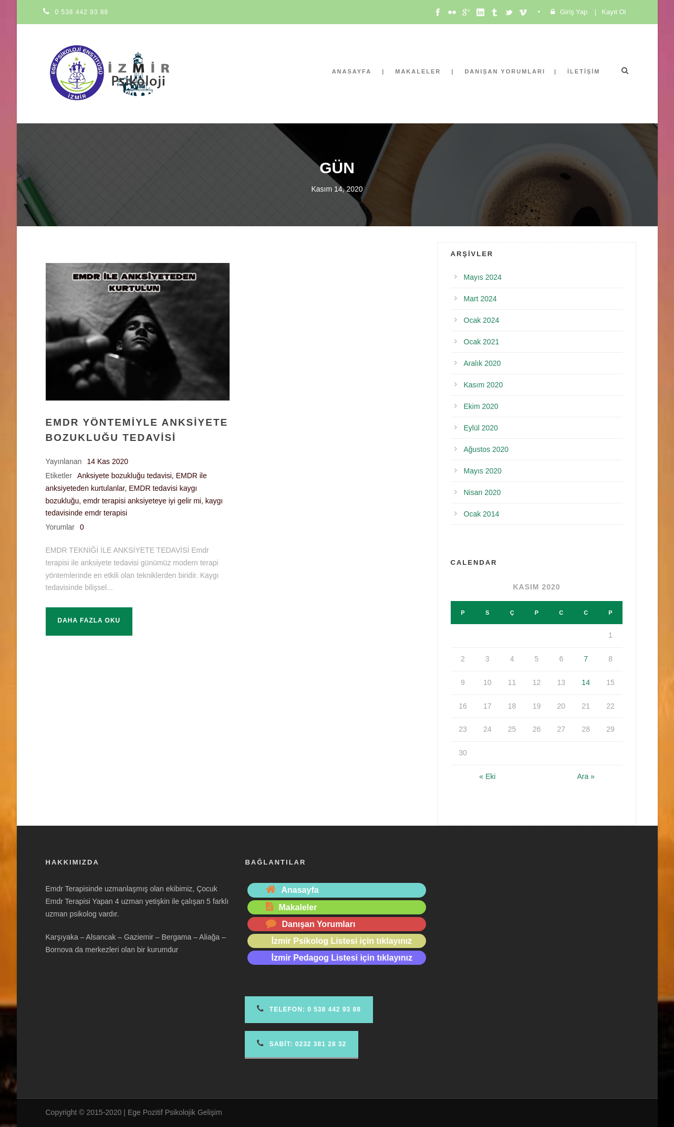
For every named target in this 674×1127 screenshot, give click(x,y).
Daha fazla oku (89, 620)
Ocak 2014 (482, 514)
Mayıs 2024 (483, 277)
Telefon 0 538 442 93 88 (308, 1008)
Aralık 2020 (482, 363)
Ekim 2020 (481, 406)
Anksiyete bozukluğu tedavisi (124, 475)
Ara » (585, 776)
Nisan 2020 (482, 492)
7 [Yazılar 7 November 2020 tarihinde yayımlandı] (586, 659)
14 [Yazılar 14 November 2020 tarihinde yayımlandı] (586, 682)
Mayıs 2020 (483, 471)
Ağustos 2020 (486, 449)
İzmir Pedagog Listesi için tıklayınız (341, 957)
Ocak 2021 (482, 342)
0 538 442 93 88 (82, 12)
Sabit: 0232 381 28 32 (301, 1043)
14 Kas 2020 (108, 461)
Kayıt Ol (614, 12)
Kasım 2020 (483, 385)
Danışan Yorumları (504, 71)
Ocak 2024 (482, 320)
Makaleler (418, 71)
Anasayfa (352, 71)
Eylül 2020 (481, 428)
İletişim (583, 71)
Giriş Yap (573, 12)
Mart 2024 (480, 298)
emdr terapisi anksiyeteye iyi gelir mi (142, 501)
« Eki (487, 776)
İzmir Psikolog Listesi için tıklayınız (341, 940)
